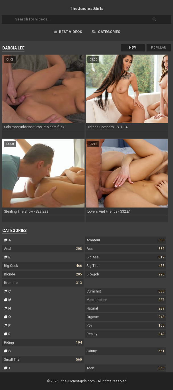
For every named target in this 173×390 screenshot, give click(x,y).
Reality (125, 334)
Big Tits (125, 266)
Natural (125, 308)
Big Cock (43, 266)
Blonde (43, 274)
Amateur (125, 240)
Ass (125, 249)
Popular (158, 47)
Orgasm (125, 317)
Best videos (68, 32)
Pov (125, 325)
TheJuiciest (86, 8)
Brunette (43, 283)
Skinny (125, 351)
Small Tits (43, 360)
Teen (125, 368)
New (132, 47)
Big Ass (125, 257)
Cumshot (125, 291)
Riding (43, 343)
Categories (106, 32)
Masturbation (125, 300)
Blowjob (125, 274)
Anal (43, 249)
